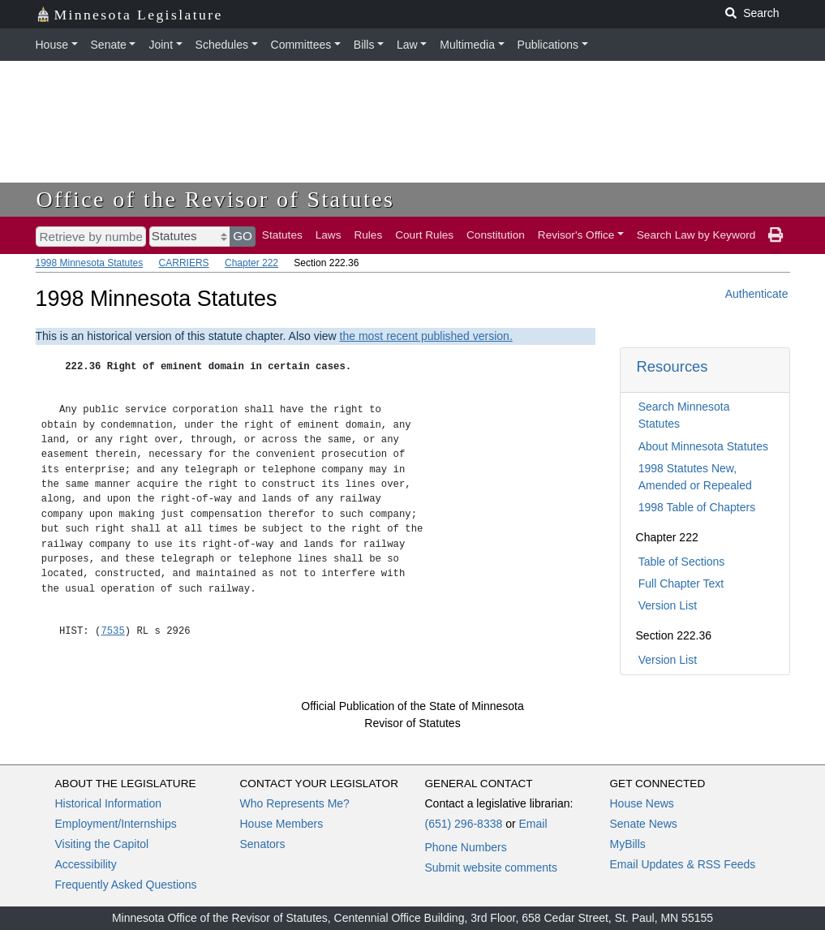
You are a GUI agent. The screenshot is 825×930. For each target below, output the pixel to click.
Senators (263, 843)
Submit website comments (491, 867)
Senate (109, 44)
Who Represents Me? (295, 803)
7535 (112, 631)
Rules (368, 235)
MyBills (628, 843)
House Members (282, 823)
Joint (160, 44)
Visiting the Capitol (102, 843)
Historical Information (108, 803)
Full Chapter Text (681, 583)
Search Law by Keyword (696, 235)
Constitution (495, 235)
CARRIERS (184, 263)
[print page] (775, 235)
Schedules (222, 44)
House (52, 44)
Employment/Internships (116, 823)
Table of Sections (681, 561)
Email (532, 823)
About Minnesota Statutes (703, 446)
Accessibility (86, 864)
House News (642, 803)
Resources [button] (672, 366)
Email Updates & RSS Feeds (683, 864)
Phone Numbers (466, 847)
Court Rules (424, 235)
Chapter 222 (251, 263)
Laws (329, 235)
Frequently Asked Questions (126, 884)
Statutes (282, 235)
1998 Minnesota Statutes (90, 263)
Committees (301, 44)
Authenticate (756, 293)
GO (242, 236)
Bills (364, 44)
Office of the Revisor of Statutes (216, 199)
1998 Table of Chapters (697, 507)
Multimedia (467, 44)
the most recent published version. (426, 335)
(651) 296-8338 (464, 823)
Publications (548, 44)
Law (407, 44)
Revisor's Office (576, 235)
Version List (667, 605)
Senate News (643, 823)
